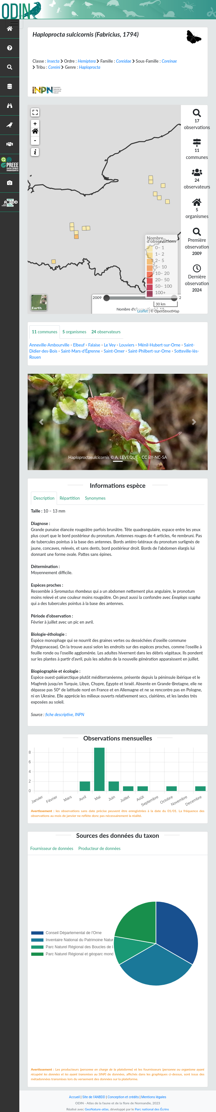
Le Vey (110, 344)
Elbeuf (79, 344)
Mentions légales (153, 1097)
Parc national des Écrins (152, 1109)
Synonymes (95, 498)
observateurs (106, 331)
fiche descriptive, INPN (64, 714)
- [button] (35, 140)
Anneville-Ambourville (49, 344)
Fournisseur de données (51, 848)
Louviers (126, 344)
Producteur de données (100, 848)
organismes (74, 331)
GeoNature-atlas (96, 1109)
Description (43, 498)
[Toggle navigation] (14, 22)
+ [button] (35, 124)
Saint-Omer (114, 351)
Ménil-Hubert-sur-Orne (159, 344)
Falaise (94, 344)
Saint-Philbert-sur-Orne (149, 351)
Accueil (74, 1097)
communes (44, 331)
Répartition (70, 498)
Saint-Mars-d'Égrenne (80, 351)
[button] (35, 132)
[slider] (106, 298)
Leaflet (142, 311)
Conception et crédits (123, 1097)
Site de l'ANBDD (93, 1097)
